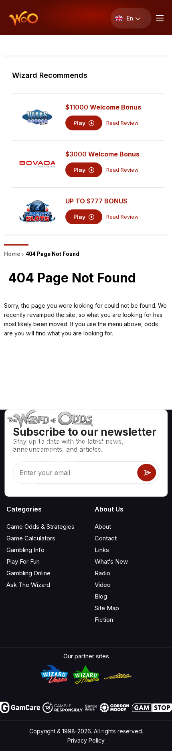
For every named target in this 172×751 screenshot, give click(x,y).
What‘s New (111, 561)
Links (102, 550)
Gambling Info (25, 550)
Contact (106, 538)
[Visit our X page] (31, 481)
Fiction (104, 619)
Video (103, 585)
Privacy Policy (86, 740)
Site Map (107, 608)
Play (84, 123)
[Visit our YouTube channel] (13, 481)
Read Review (122, 123)
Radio (102, 573)
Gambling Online (28, 573)
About (103, 526)
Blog (101, 596)
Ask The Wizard (28, 585)
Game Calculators (30, 538)
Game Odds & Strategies (40, 526)
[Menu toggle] (159, 18)
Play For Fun (23, 561)
